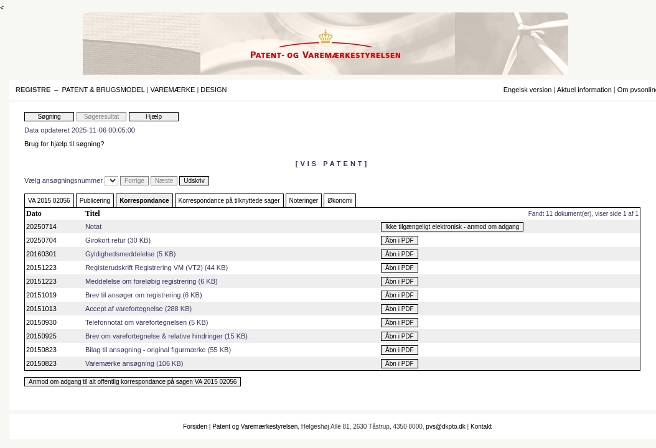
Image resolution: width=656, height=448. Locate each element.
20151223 (41, 267)
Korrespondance (144, 200)
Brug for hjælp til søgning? (64, 143)
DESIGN (213, 89)
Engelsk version (528, 89)
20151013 (41, 308)
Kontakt (481, 426)
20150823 (41, 349)
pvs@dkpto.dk (446, 426)
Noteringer (304, 200)
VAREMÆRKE (172, 89)
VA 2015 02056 (49, 200)
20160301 (41, 254)
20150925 (41, 336)
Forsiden (195, 426)
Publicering (95, 200)
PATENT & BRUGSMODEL (103, 89)
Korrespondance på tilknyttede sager (229, 200)
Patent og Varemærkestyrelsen (255, 426)
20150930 (41, 322)
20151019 (41, 295)
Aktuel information (584, 89)
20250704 (41, 240)
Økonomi (339, 200)
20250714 (41, 226)
